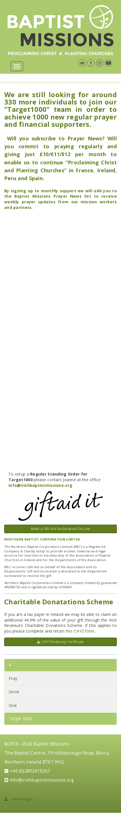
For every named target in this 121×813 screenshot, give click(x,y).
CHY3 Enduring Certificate (60, 641)
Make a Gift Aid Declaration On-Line (60, 528)
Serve (14, 691)
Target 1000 (20, 718)
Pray (13, 678)
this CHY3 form (80, 631)
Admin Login (19, 799)
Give (13, 705)
